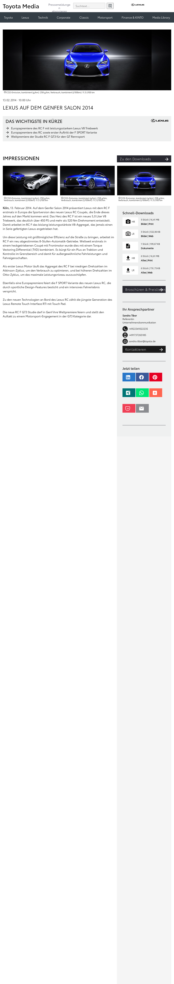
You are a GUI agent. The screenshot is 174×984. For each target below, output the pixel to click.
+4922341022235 (135, 328)
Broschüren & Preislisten (145, 289)
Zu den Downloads (145, 158)
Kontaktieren (145, 349)
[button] (128, 379)
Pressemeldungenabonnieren (59, 6)
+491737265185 (134, 335)
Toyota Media (21, 6)
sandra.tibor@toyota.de (139, 341)
